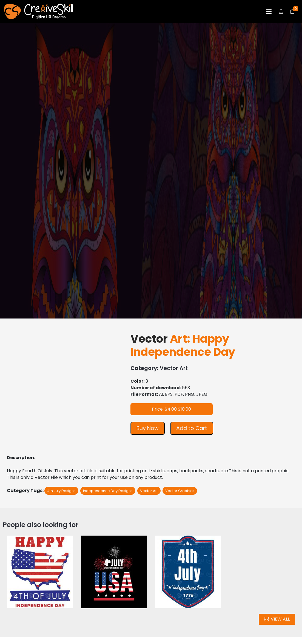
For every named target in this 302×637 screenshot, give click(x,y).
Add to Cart (191, 428)
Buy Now (147, 428)
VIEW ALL (277, 619)
